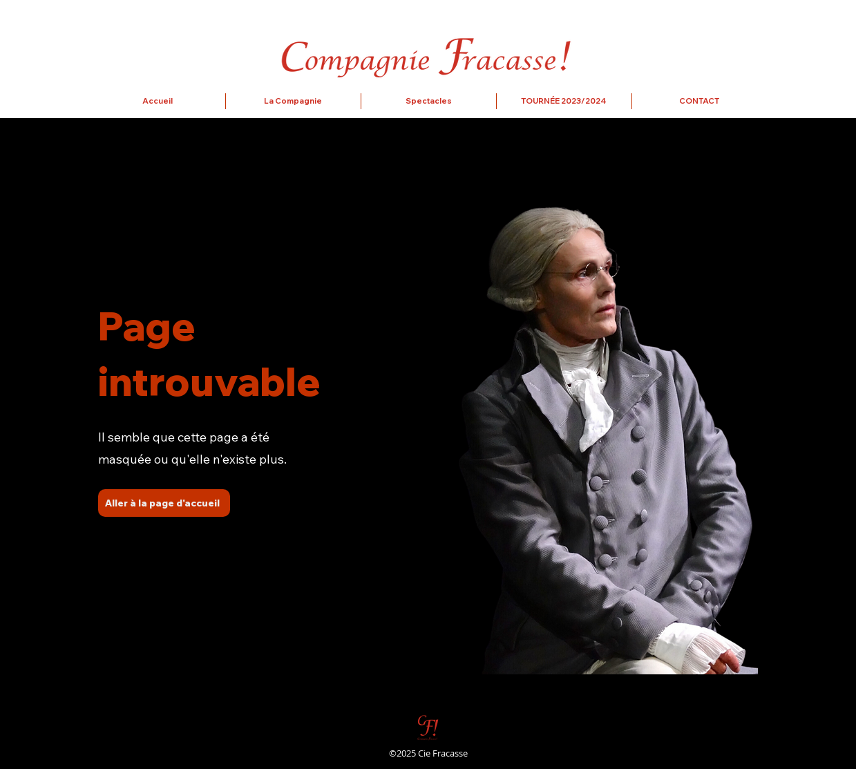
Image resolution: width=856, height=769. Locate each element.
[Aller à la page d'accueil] (164, 503)
